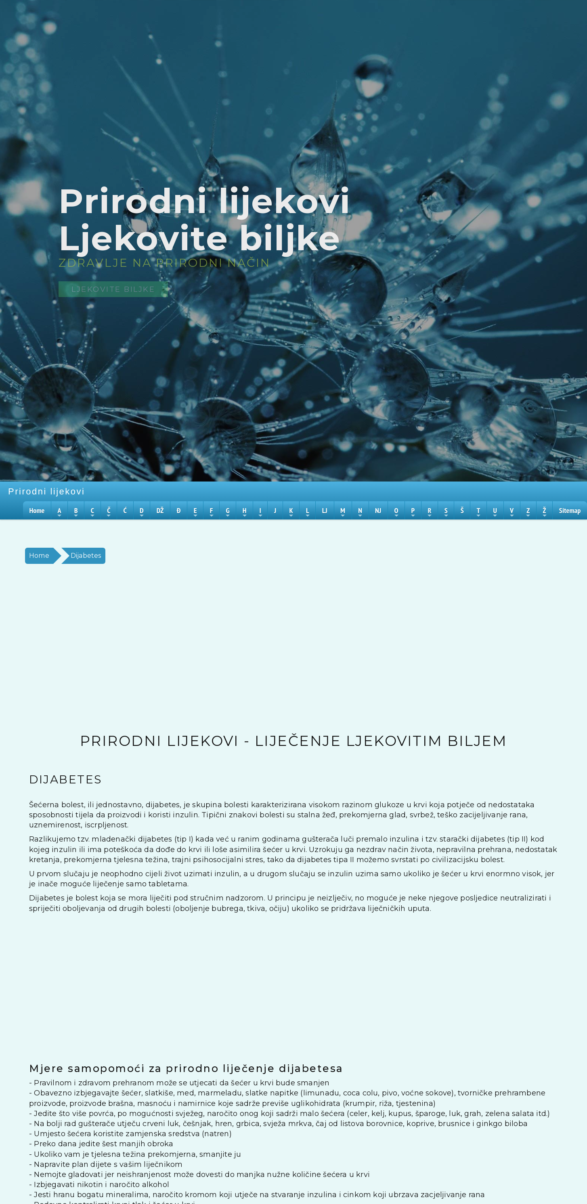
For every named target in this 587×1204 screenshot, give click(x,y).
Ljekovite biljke (113, 289)
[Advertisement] (263, 648)
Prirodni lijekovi (46, 491)
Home (39, 555)
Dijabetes (86, 555)
